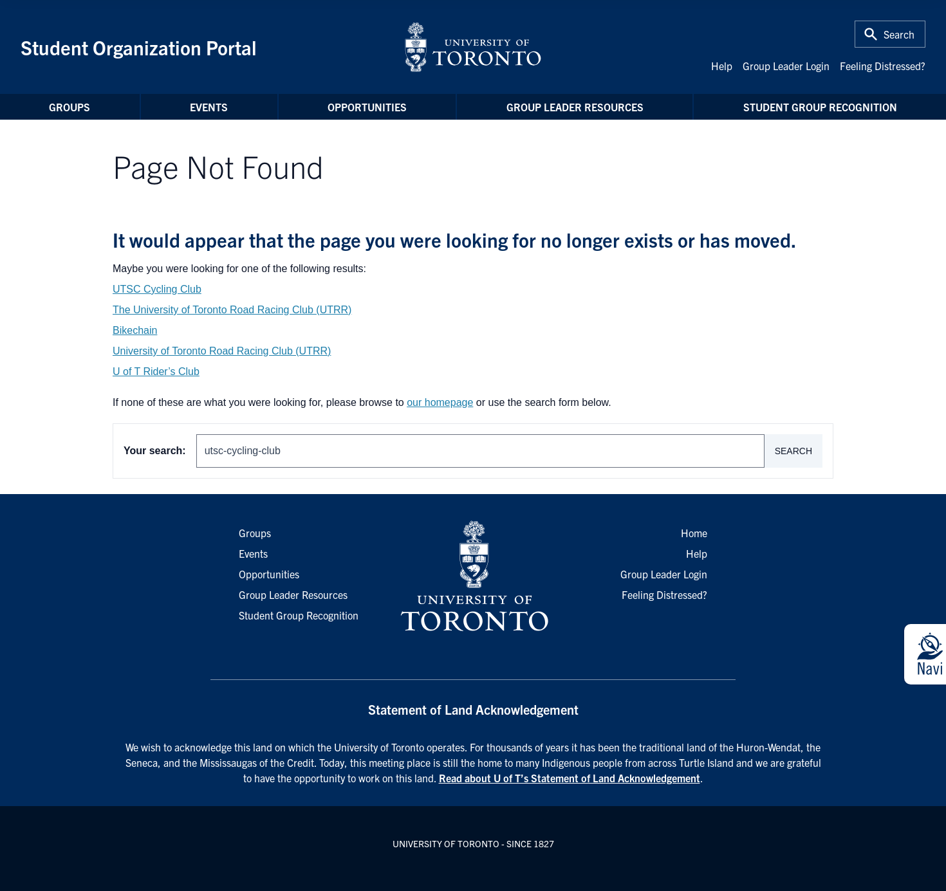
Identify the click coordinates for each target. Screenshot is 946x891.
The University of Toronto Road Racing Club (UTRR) (232, 309)
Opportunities (367, 106)
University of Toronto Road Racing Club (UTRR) (222, 350)
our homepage (440, 402)
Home (694, 532)
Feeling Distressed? (882, 65)
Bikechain (135, 330)
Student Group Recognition (820, 106)
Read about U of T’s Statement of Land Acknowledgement (569, 777)
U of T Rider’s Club (156, 371)
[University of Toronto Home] (473, 47)
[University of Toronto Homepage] (473, 576)
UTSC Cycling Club (157, 289)
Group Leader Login (786, 65)
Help (721, 65)
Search (793, 451)
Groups (69, 106)
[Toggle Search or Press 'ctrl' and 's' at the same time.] (890, 34)
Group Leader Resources (575, 106)
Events (209, 106)
